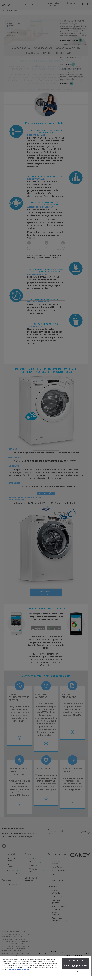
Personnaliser (75, 972)
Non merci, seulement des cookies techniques (75, 966)
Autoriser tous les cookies (75, 960)
